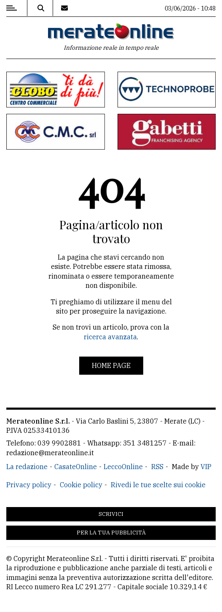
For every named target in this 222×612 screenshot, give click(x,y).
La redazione (27, 466)
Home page (111, 365)
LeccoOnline (123, 466)
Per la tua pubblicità (111, 532)
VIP (206, 466)
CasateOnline (75, 466)
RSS (157, 466)
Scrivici (111, 514)
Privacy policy (28, 484)
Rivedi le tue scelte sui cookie (158, 484)
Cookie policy (81, 484)
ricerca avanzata (110, 337)
